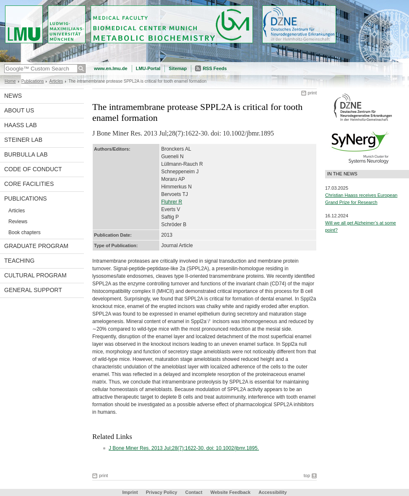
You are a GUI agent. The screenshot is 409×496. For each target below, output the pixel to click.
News (13, 95)
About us (19, 110)
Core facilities (29, 183)
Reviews (17, 222)
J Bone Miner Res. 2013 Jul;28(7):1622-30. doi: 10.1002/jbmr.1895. (184, 448)
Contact (193, 492)
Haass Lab (20, 125)
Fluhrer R (171, 202)
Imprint (130, 492)
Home (10, 81)
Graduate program (36, 246)
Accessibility (272, 492)
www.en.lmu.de (111, 68)
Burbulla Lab (26, 154)
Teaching (19, 260)
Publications (32, 81)
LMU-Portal (148, 68)
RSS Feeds (215, 68)
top (307, 475)
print (312, 92)
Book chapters (24, 232)
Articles (56, 81)
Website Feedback (230, 492)
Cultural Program (35, 275)
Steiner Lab (23, 139)
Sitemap (178, 68)
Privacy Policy (161, 492)
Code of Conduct (33, 169)
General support (33, 290)
